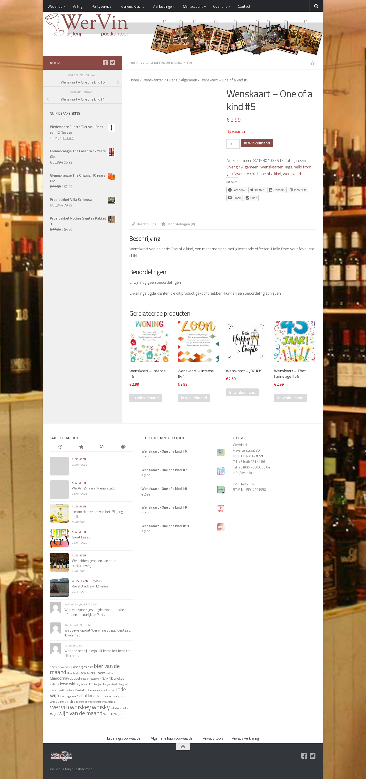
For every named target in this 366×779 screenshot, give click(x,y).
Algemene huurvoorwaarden (172, 738)
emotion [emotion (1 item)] (85, 679)
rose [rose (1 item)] (62, 696)
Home (134, 80)
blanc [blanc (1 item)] (69, 673)
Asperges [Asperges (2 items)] (80, 666)
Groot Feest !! (82, 537)
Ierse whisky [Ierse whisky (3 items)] (70, 684)
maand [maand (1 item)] (53, 690)
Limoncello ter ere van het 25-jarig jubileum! (97, 514)
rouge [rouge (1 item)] (68, 696)
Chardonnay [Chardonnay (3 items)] (59, 678)
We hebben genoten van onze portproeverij (94, 563)
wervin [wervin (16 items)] (59, 707)
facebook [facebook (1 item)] (94, 679)
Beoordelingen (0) (178, 224)
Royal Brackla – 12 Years (90, 586)
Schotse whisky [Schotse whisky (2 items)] (107, 696)
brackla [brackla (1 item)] (76, 673)
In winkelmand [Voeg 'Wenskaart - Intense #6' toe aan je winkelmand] (146, 398)
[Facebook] (105, 62)
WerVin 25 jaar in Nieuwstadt (93, 488)
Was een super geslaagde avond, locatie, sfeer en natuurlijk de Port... (94, 612)
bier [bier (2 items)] (90, 666)
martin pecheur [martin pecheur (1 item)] (66, 690)
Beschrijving (144, 224)
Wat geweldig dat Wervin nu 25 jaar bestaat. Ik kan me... (97, 633)
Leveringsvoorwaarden (124, 738)
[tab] (144, 225)
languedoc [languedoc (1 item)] (124, 684)
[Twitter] (112, 62)
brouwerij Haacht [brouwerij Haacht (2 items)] (93, 672)
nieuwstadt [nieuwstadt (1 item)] (101, 690)
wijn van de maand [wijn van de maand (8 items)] (80, 713)
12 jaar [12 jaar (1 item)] (53, 667)
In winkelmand (257, 143)
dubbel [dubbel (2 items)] (75, 678)
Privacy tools (213, 738)
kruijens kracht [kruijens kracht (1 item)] (111, 684)
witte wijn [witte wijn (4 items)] (112, 713)
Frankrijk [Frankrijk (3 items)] (106, 678)
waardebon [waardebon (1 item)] (109, 702)
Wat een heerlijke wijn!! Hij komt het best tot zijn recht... (97, 653)
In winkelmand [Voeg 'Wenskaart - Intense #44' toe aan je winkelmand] (194, 398)
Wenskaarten (178, 63)
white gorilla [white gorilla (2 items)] (119, 708)
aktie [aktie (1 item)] (69, 667)
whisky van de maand (87, 581)
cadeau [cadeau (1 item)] (109, 673)
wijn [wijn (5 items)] (54, 713)
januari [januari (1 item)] (84, 684)
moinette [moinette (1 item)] (90, 690)
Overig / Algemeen (146, 63)
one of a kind (270, 174)
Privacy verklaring (245, 738)
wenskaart (292, 174)
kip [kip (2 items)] (91, 684)
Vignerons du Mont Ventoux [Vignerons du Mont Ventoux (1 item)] (88, 702)
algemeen (79, 459)
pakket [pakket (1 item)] (111, 690)
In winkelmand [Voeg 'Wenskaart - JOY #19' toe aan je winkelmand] (242, 392)
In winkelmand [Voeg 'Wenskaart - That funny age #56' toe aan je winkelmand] (290, 398)
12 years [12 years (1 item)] (62, 667)
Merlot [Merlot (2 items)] (79, 690)
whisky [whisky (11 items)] (101, 707)
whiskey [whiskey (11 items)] (80, 707)
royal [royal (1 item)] (74, 696)
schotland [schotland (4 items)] (86, 695)
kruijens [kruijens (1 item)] (98, 684)
